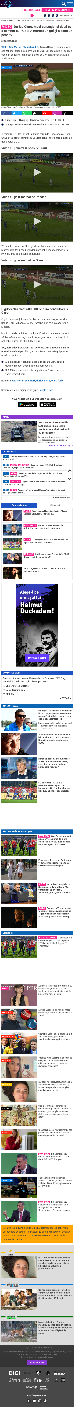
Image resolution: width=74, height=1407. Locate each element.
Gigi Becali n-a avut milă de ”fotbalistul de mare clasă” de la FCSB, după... (34, 483)
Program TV (66, 15)
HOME (3, 20)
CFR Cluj (8, 694)
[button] (37, 172)
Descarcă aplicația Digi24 (61, 445)
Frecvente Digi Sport (63, 1352)
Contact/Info (43, 1354)
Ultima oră (55, 505)
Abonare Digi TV (47, 1352)
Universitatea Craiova (16, 686)
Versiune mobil (37, 1363)
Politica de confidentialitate (29, 1352)
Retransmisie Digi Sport (27, 1354)
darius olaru (43, 380)
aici (33, 1235)
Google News (46, 390)
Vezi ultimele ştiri (62, 497)
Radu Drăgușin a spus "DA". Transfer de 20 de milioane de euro (44, 569)
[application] (37, 173)
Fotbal (11, 20)
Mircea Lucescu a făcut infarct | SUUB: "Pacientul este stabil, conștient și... (45, 526)
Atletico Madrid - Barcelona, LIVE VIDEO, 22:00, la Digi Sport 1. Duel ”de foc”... (34, 457)
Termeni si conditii (10, 1352)
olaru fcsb (57, 380)
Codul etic (53, 1354)
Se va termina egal (14, 690)
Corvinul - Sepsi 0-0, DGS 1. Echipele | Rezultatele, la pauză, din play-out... (33, 466)
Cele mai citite (19, 505)
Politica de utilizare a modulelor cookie (37, 1357)
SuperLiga (20, 20)
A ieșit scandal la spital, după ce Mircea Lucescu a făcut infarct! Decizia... (45, 512)
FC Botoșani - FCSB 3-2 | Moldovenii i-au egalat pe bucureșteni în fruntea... (46, 541)
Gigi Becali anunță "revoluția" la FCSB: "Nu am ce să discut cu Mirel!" (46, 555)
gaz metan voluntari (23, 380)
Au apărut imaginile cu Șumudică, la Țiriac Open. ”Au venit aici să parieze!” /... (32, 474)
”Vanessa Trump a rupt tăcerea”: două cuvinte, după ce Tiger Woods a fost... (34, 491)
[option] (34, 458)
